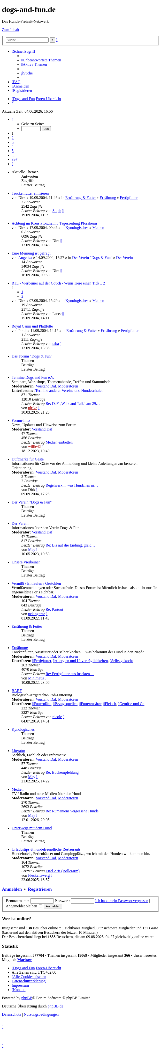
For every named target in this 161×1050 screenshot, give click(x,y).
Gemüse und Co (131, 704)
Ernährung (108, 198)
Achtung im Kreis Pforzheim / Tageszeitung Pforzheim (54, 223)
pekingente (36, 614)
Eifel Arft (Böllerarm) (62, 871)
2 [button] (13, 138)
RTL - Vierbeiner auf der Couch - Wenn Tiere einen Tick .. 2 (58, 283)
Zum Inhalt (10, 30)
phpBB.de (55, 1006)
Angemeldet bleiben (24, 906)
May (31, 549)
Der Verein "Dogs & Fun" (92, 257)
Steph (56, 211)
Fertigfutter (129, 198)
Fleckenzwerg (39, 875)
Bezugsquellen (65, 704)
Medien (98, 228)
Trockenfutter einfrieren (30, 193)
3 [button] (13, 142)
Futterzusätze (90, 704)
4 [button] (13, 146)
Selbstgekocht (121, 661)
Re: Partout (54, 609)
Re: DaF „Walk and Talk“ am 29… (73, 403)
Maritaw (24, 960)
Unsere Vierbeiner (26, 562)
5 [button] (13, 151)
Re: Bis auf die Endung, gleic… (70, 545)
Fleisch (109, 704)
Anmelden (12, 889)
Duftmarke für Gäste (28, 459)
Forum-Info (21, 420)
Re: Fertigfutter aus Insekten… (70, 674)
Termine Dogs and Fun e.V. (33, 377)
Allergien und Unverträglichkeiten (80, 661)
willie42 (34, 447)
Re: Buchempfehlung (62, 772)
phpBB (26, 998)
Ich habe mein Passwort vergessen (121, 901)
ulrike (32, 408)
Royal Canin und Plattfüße (32, 326)
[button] (12, 119)
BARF (17, 691)
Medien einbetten (59, 442)
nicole (57, 717)
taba (55, 344)
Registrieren (40, 889)
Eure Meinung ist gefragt (31, 253)
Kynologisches (76, 228)
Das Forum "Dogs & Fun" (32, 356)
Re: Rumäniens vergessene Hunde (72, 811)
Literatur (18, 751)
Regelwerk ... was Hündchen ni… (72, 485)
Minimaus (36, 678)
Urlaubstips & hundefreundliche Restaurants (46, 849)
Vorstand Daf (46, 386)
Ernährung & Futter (80, 198)
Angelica (25, 257)
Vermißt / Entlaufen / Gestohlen (36, 583)
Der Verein (124, 257)
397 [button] (14, 159)
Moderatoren (68, 386)
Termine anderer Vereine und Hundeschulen (68, 390)
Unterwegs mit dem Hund (32, 828)
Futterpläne (41, 704)
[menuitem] (41, 60)
